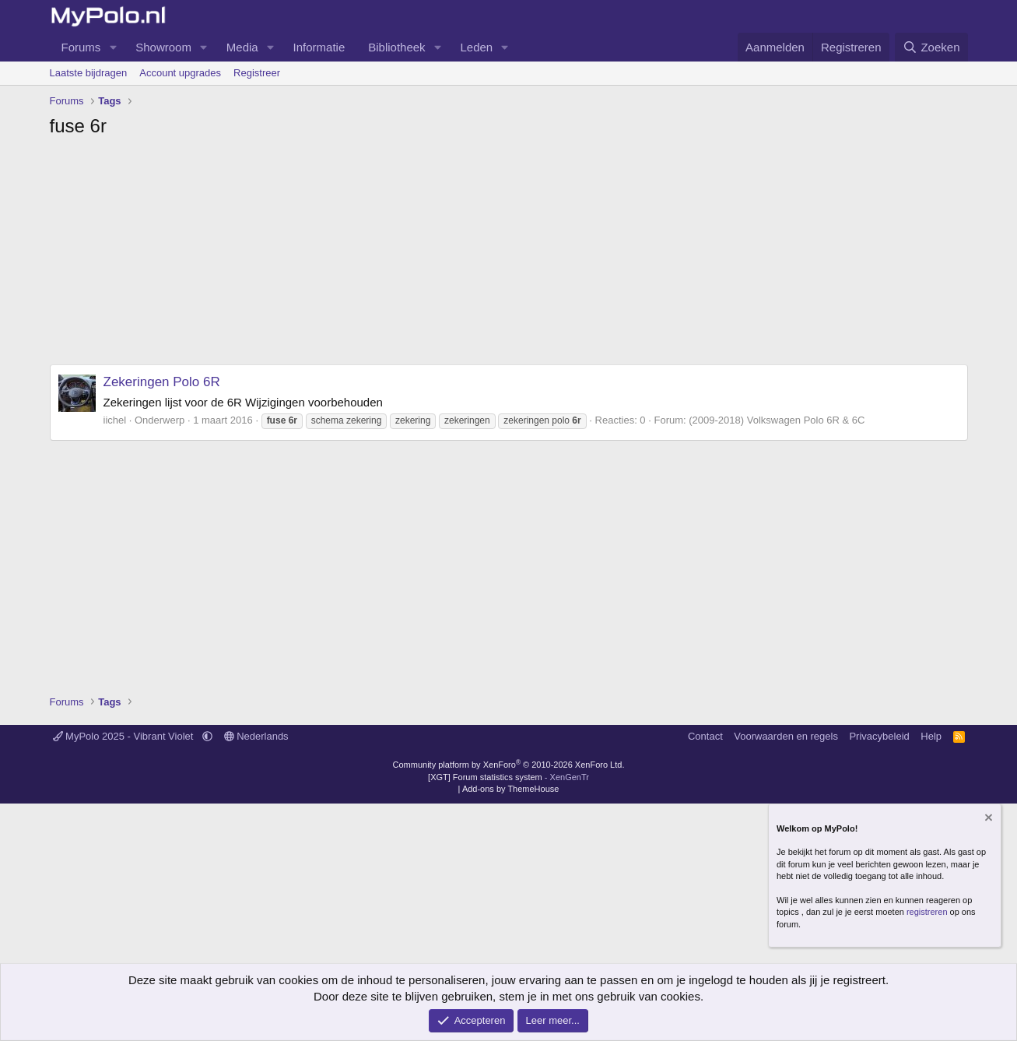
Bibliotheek (396, 47)
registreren (927, 911)
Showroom (163, 47)
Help (931, 736)
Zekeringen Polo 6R (161, 382)
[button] (113, 47)
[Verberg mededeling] (987, 818)
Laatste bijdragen (89, 73)
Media (242, 47)
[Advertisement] (509, 255)
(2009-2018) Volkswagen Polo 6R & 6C (776, 420)
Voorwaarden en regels (786, 736)
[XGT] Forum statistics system (508, 777)
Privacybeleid (879, 736)
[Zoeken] (931, 47)
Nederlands (256, 736)
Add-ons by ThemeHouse (510, 788)
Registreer (256, 73)
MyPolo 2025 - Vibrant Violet (125, 736)
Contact (705, 736)
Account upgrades (180, 73)
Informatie (319, 47)
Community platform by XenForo (509, 764)
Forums (81, 47)
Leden (477, 47)
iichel (115, 420)
